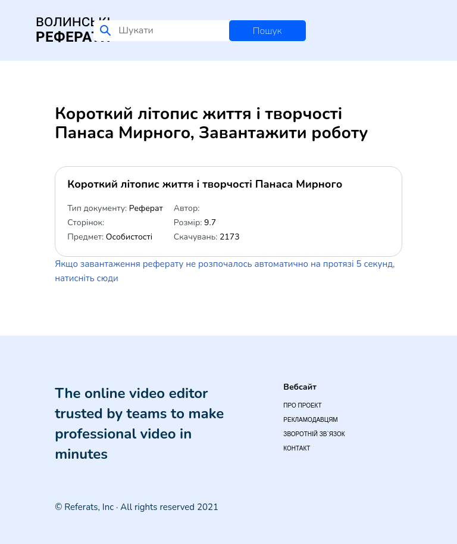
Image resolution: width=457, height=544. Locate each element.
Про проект (302, 405)
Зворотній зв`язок (314, 434)
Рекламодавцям (310, 419)
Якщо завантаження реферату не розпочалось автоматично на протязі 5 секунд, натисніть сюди (225, 271)
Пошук (267, 31)
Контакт (296, 448)
